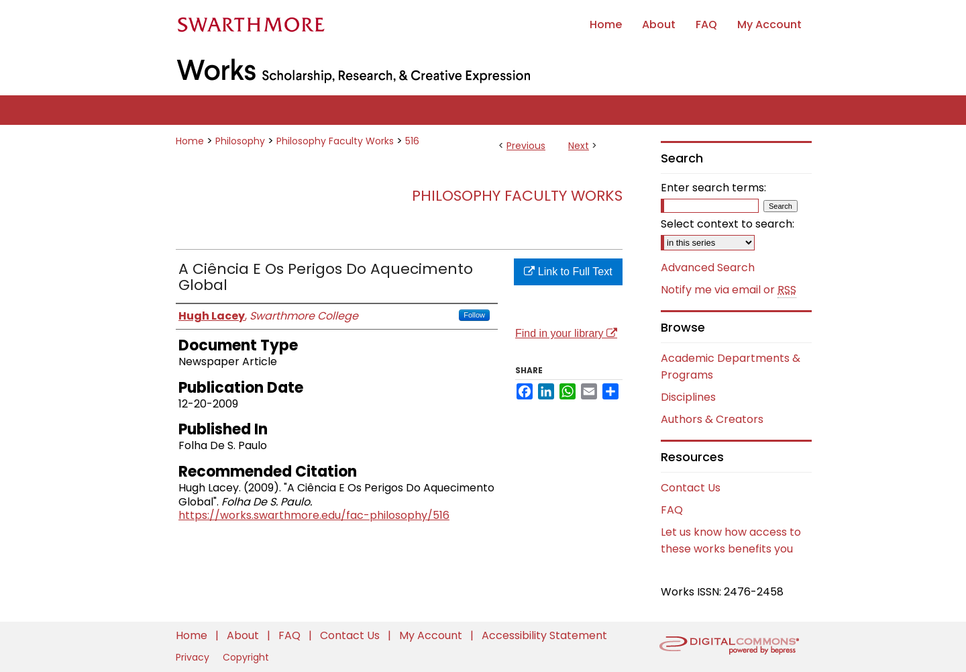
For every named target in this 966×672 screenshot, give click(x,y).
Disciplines (688, 397)
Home (190, 141)
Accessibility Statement (544, 635)
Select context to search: (727, 224)
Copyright (246, 657)
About (244, 635)
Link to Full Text (568, 271)
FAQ (672, 510)
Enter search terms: (713, 187)
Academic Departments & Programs (730, 366)
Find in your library (566, 333)
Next (578, 145)
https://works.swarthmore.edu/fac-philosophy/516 (313, 515)
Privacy (194, 657)
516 (412, 141)
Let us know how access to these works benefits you (731, 540)
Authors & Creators (712, 419)
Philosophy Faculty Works (335, 141)
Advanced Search (708, 267)
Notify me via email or (728, 290)
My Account (432, 635)
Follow (474, 315)
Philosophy (240, 141)
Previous (525, 145)
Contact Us (690, 487)
